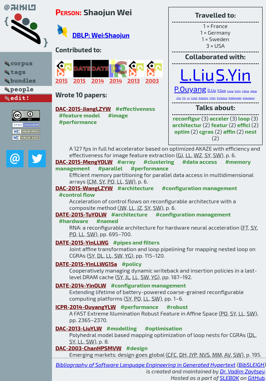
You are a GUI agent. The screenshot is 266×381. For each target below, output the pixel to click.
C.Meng (245, 91)
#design (137, 348)
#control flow (77, 194)
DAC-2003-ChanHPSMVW (88, 348)
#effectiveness (135, 108)
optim (181, 131)
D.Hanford (204, 98)
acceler (219, 118)
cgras (206, 131)
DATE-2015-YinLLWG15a (86, 263)
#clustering (158, 161)
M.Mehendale (235, 98)
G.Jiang (230, 91)
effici (243, 125)
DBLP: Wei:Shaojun (101, 35)
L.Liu (197, 74)
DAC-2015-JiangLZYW (83, 108)
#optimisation (163, 328)
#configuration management (199, 188)
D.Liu (211, 90)
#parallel (110, 168)
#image (118, 115)
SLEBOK (229, 377)
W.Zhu (238, 91)
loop (244, 118)
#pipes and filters (136, 242)
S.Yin (233, 74)
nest (251, 131)
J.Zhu (178, 98)
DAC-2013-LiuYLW (78, 328)
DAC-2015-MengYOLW (84, 161)
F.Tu (184, 98)
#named (107, 221)
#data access (199, 161)
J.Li (188, 98)
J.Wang (253, 91)
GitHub (256, 377)
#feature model (79, 115)
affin (229, 131)
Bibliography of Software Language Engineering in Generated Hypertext (146, 364)
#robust (177, 306)
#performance (78, 121)
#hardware (73, 221)
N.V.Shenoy (222, 98)
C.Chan (194, 98)
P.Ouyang (190, 88)
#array (126, 161)
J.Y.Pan (213, 98)
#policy (131, 263)
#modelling (121, 328)
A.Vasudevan (248, 98)
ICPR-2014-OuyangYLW (85, 306)
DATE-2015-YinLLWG (81, 242)
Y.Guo (221, 90)
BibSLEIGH (251, 364)
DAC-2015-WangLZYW (84, 188)
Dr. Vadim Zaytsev (242, 371)
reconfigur (186, 118)
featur (219, 125)
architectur (187, 125)
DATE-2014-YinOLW (80, 285)
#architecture (135, 188)
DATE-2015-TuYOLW (81, 214)
